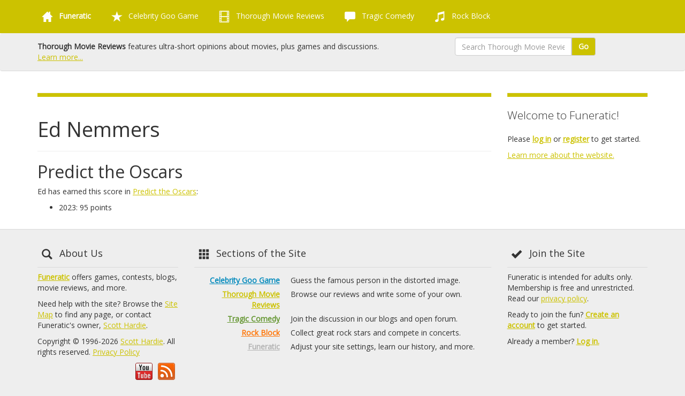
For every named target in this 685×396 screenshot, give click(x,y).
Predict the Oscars (164, 191)
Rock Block (460, 16)
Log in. (587, 341)
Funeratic (53, 277)
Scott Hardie (124, 325)
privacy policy (564, 298)
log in (541, 139)
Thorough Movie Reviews (269, 16)
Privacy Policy (116, 352)
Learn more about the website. (560, 155)
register (576, 139)
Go (584, 46)
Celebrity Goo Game (153, 16)
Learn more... (60, 57)
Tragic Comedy (377, 16)
